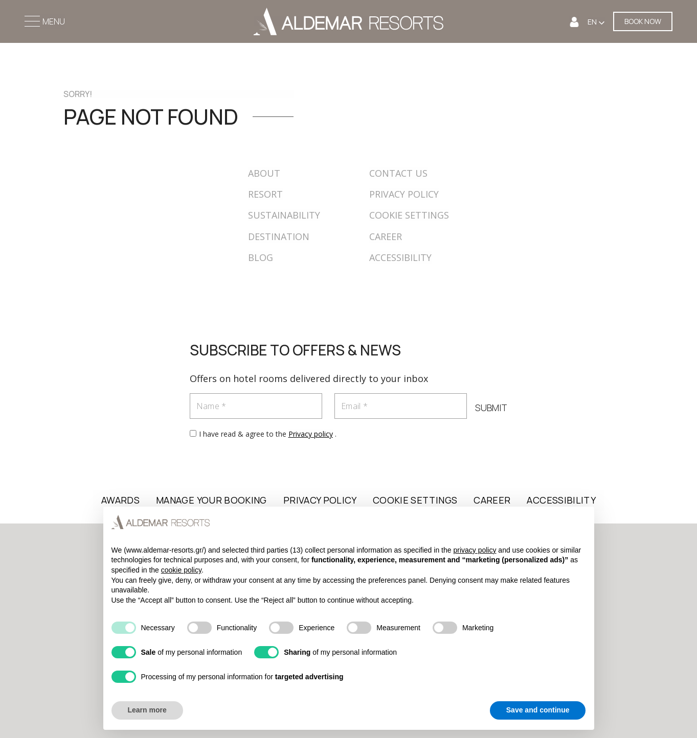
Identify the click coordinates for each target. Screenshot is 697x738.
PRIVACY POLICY (404, 194)
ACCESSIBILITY (400, 257)
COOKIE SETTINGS (409, 215)
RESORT (265, 194)
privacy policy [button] (474, 550)
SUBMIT (491, 407)
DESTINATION (278, 236)
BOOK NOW (642, 21)
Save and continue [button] (538, 710)
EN (593, 22)
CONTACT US (398, 173)
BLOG (260, 257)
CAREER (385, 236)
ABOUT (264, 173)
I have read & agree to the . (267, 434)
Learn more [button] (147, 710)
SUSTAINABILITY (284, 215)
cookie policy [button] (181, 570)
